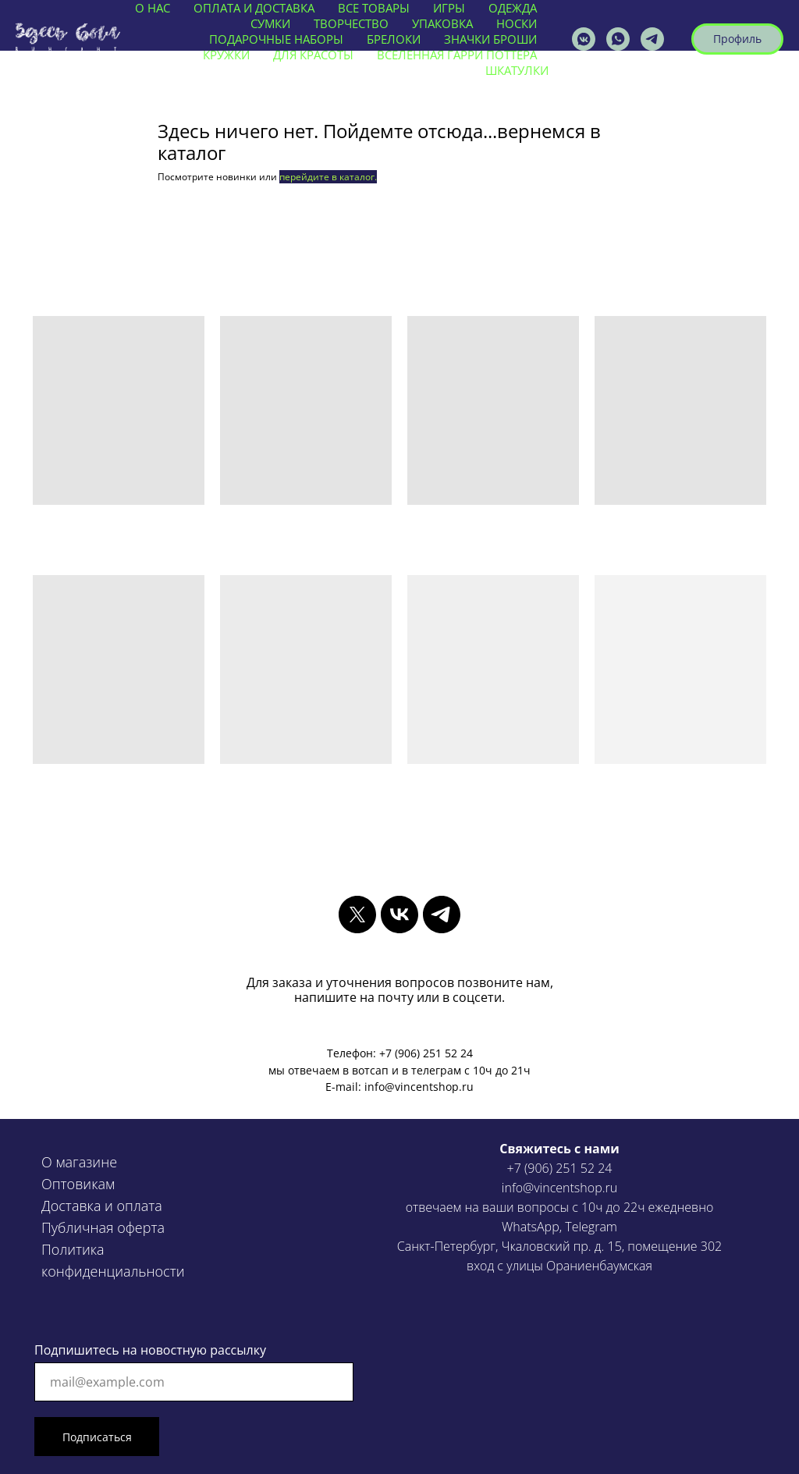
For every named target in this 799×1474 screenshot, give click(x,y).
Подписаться (97, 1437)
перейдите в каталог (327, 176)
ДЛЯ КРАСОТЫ (313, 54)
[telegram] (441, 914)
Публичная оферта (103, 1227)
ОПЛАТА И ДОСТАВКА (254, 8)
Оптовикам (78, 1183)
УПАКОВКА (442, 23)
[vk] (399, 914)
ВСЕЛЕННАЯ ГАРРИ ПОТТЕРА (457, 54)
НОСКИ (516, 23)
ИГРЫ (449, 8)
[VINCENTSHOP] (652, 39)
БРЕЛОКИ (394, 39)
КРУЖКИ (226, 54)
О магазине (79, 1162)
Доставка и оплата (101, 1205)
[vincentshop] (583, 39)
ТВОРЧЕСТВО (351, 23)
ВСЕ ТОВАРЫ (374, 8)
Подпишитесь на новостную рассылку (150, 1350)
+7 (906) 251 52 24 (560, 1168)
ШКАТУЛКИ (517, 70)
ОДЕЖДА (512, 8)
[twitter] (357, 914)
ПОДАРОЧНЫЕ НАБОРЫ (276, 39)
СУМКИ (270, 23)
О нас (152, 8)
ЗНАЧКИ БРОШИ (490, 39)
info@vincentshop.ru (559, 1187)
